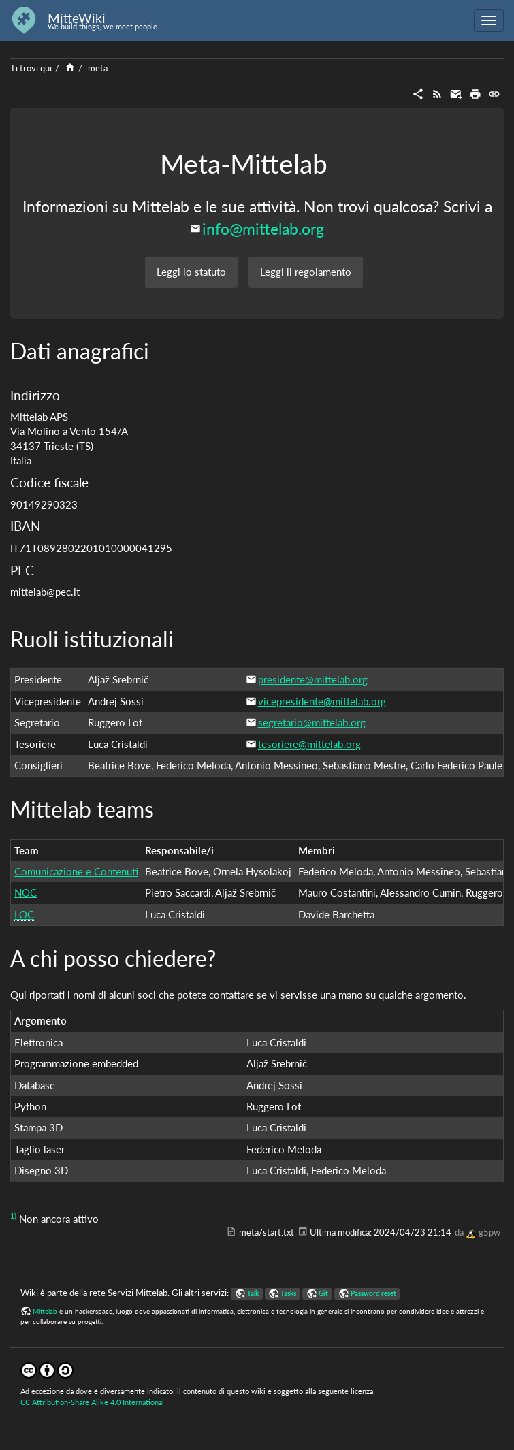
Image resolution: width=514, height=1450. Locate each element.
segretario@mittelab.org (312, 722)
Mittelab (45, 1311)
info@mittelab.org (263, 228)
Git (323, 1293)
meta (98, 68)
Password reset (373, 1293)
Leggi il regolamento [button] (305, 271)
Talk (253, 1293)
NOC (25, 892)
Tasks (288, 1293)
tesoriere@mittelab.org (309, 744)
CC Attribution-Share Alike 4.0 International (92, 1402)
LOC (24, 914)
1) (13, 1215)
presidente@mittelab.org (313, 679)
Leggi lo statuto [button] (191, 271)
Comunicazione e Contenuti (76, 871)
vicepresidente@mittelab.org (322, 701)
